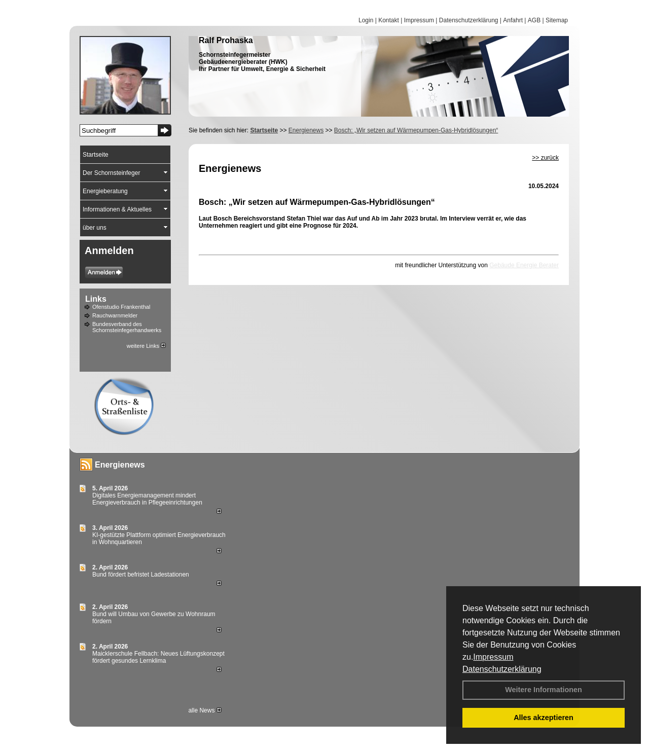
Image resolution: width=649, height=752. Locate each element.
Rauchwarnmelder (114, 315)
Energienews (120, 464)
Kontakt (388, 20)
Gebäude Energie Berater (524, 265)
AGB (534, 20)
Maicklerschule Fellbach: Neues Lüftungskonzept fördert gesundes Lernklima (158, 657)
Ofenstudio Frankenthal (121, 307)
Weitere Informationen (543, 690)
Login (365, 20)
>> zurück (545, 157)
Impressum (493, 657)
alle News (204, 710)
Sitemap (557, 20)
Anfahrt (513, 20)
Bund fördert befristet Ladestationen (140, 574)
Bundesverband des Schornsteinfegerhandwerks (126, 327)
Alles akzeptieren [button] (543, 717)
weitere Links (146, 346)
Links (95, 299)
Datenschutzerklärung (502, 669)
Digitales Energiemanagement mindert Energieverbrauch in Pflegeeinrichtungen (147, 499)
